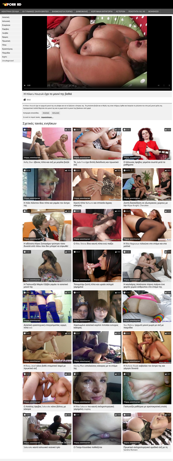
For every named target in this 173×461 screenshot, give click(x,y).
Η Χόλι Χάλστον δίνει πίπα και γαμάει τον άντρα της (47, 204)
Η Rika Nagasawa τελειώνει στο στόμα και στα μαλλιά (145, 244)
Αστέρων (120, 11)
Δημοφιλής (82, 11)
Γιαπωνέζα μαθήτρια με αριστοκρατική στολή (145, 406)
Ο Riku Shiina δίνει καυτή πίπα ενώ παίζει (93, 243)
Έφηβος (5, 29)
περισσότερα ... (47, 117)
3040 (29, 100)
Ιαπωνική (6, 21)
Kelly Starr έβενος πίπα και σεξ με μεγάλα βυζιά (46, 162)
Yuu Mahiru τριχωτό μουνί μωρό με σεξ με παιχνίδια (144, 326)
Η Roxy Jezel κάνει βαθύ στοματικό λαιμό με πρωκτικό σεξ (45, 367)
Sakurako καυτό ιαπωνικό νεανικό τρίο (42, 447)
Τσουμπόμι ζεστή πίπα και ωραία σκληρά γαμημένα (94, 285)
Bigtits (4, 57)
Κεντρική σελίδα (10, 11)
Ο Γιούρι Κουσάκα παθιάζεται (88, 447)
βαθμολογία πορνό (62, 11)
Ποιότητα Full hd (137, 11)
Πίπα (4, 45)
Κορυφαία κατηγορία (101, 11)
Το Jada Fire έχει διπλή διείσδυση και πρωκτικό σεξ (96, 163)
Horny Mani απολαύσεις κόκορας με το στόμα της (95, 367)
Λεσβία (5, 33)
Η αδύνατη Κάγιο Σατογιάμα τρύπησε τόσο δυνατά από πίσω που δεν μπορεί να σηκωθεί (46, 244)
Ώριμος (5, 37)
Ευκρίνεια (6, 25)
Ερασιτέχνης (7, 49)
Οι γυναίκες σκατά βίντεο (35, 11)
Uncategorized (8, 61)
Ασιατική (5, 17)
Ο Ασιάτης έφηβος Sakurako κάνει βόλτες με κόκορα (45, 407)
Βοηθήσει (154, 11)
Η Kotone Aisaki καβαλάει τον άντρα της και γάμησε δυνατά (144, 367)
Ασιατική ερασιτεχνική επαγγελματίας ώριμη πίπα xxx (45, 326)
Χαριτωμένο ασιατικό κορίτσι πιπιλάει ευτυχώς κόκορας (96, 326)
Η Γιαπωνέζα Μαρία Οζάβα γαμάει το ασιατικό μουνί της (46, 285)
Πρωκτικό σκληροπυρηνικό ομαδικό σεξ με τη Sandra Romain (145, 448)
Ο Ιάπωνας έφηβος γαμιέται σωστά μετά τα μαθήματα (144, 163)
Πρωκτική (6, 41)
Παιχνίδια (6, 53)
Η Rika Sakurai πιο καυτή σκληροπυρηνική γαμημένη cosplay (94, 407)
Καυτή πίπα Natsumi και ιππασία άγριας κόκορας (93, 204)
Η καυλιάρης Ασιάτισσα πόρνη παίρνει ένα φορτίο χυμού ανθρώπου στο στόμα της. (144, 285)
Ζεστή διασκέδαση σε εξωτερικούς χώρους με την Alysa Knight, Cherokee (146, 204)
